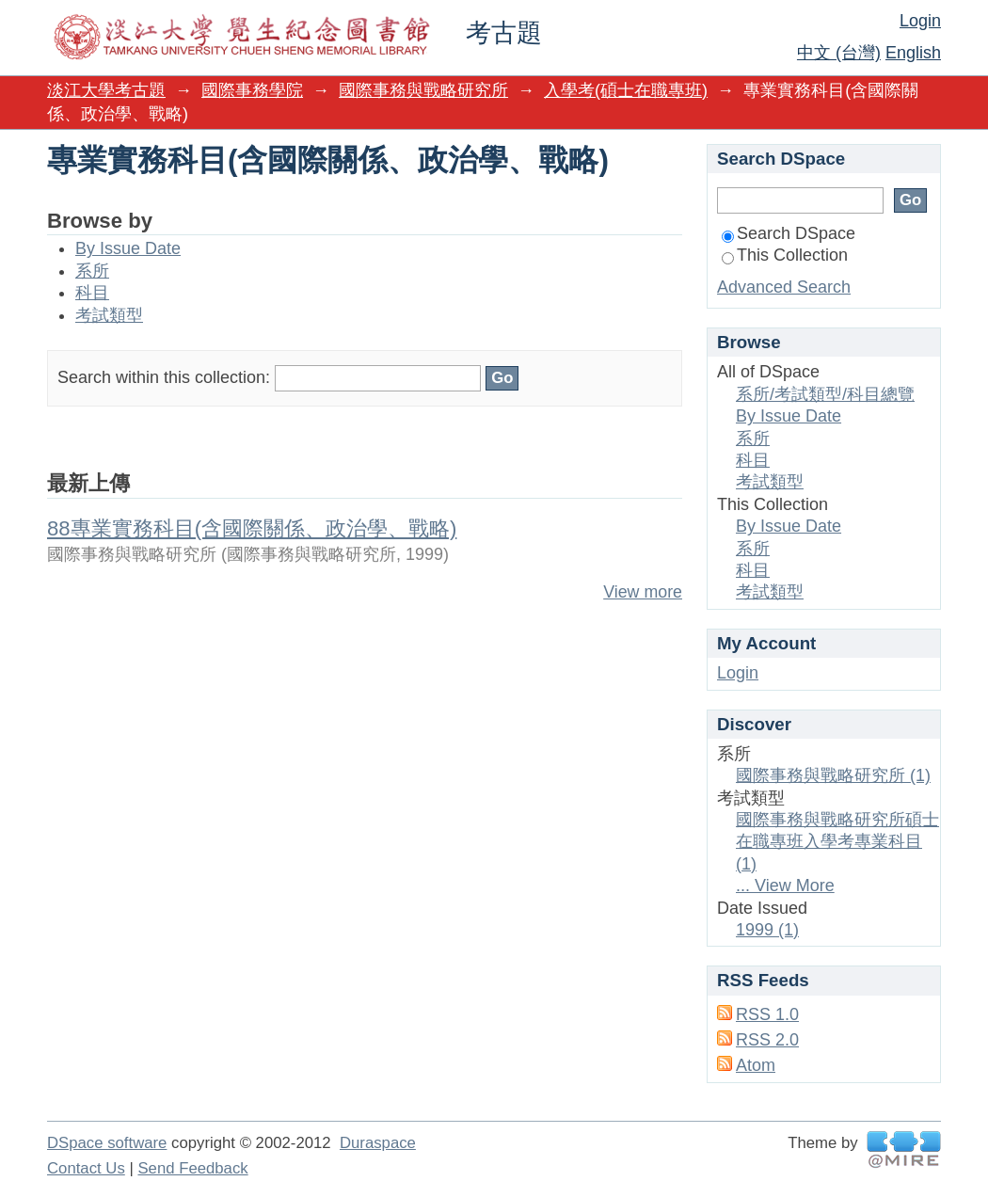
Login (920, 20)
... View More (785, 885)
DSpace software (107, 1143)
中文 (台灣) (839, 52)
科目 (92, 292)
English (913, 52)
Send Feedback (192, 1168)
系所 (92, 271)
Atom (755, 1065)
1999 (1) (767, 929)
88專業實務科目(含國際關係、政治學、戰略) (251, 528)
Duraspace (378, 1143)
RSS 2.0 (767, 1039)
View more (642, 592)
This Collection (785, 255)
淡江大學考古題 (106, 90)
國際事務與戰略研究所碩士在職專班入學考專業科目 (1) (837, 841)
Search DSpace (788, 233)
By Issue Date (128, 248)
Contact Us (86, 1168)
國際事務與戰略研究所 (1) (833, 775)
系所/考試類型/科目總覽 (825, 394)
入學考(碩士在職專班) (626, 90)
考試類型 (109, 315)
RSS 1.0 (767, 1014)
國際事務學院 (252, 90)
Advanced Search (784, 287)
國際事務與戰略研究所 (423, 90)
